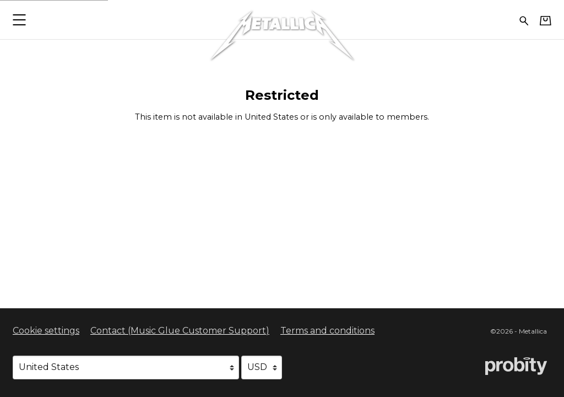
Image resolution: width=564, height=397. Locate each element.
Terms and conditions (327, 330)
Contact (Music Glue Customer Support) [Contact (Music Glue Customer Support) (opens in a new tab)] (179, 330)
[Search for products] (524, 19)
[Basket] (545, 20)
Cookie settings (46, 330)
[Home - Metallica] (282, 19)
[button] (19, 19)
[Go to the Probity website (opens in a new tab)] (516, 366)
